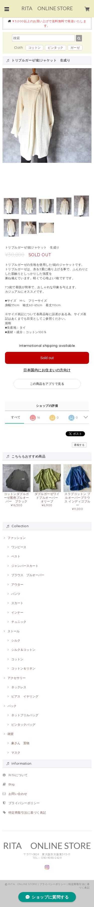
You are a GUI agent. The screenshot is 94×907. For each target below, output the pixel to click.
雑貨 (11, 734)
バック (12, 706)
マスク (15, 752)
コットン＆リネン (23, 668)
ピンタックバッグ (23, 724)
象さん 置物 (20, 743)
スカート (17, 603)
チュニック (18, 622)
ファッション (17, 538)
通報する (79, 445)
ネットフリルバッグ (24, 715)
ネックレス (18, 687)
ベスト (15, 556)
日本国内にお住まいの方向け (46, 370)
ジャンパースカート (24, 566)
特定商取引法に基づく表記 (27, 812)
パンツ (15, 594)
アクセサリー (17, 678)
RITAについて (18, 775)
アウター (17, 584)
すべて (15, 417)
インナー (17, 612)
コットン (34, 47)
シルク (15, 640)
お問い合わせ (18, 794)
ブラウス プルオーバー (27, 575)
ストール (14, 631)
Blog (13, 784)
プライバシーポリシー (24, 803)
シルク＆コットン (23, 650)
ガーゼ (75, 47)
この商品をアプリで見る (47, 384)
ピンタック (55, 47)
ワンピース (18, 547)
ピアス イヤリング (24, 696)
